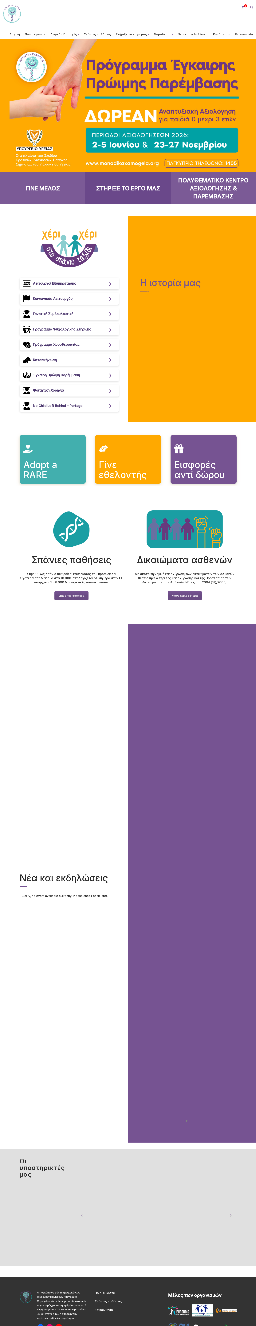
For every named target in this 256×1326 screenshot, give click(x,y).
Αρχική (15, 34)
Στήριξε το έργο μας (132, 34)
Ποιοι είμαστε (35, 34)
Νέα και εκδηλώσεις (193, 34)
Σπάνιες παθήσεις (97, 34)
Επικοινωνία (244, 34)
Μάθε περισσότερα (71, 595)
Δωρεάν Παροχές (65, 34)
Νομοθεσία (163, 34)
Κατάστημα (221, 34)
